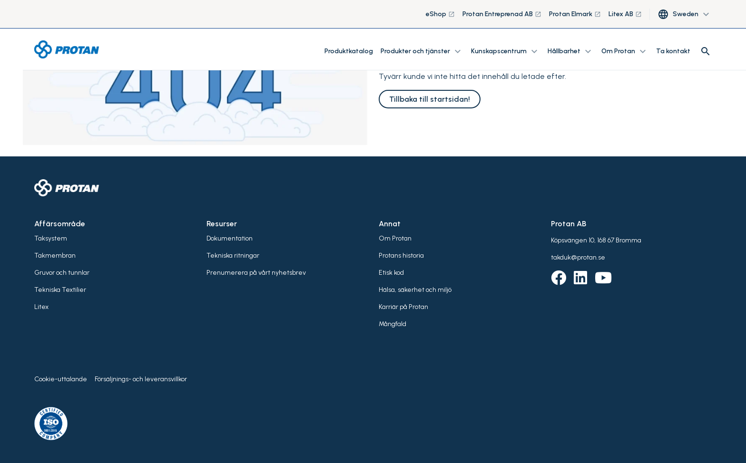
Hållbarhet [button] (571, 51)
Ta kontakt (673, 51)
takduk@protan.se (578, 257)
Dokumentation (229, 238)
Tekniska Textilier (60, 290)
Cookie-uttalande (60, 379)
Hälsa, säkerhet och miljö (415, 290)
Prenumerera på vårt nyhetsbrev (256, 273)
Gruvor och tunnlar (61, 273)
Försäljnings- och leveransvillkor (141, 379)
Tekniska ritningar (232, 255)
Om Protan (395, 238)
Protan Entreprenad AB (501, 14)
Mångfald (392, 324)
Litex (41, 307)
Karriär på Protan (403, 307)
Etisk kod (391, 273)
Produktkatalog (348, 51)
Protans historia (401, 255)
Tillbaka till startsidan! (429, 99)
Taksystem (50, 238)
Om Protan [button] (624, 51)
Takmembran (55, 255)
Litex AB (625, 14)
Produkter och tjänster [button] (422, 51)
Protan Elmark (575, 14)
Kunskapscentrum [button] (505, 51)
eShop (440, 14)
